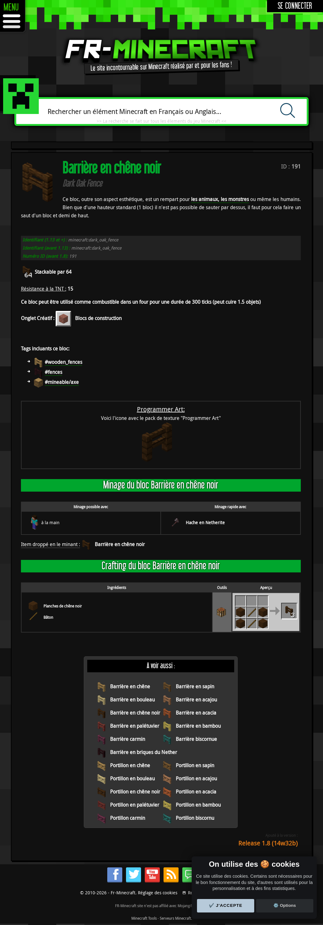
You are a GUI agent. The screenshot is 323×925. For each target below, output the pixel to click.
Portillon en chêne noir (135, 791)
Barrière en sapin (195, 686)
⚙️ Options (284, 905)
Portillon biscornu (195, 817)
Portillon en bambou (198, 804)
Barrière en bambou (198, 725)
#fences (53, 372)
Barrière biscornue (196, 739)
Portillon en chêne (130, 765)
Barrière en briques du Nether (143, 752)
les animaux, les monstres (220, 199)
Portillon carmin (127, 817)
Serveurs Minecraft (175, 918)
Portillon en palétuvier (134, 804)
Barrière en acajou (196, 699)
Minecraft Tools (144, 918)
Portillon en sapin (195, 765)
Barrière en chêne (130, 686)
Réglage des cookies (157, 893)
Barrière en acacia (196, 712)
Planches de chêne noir (62, 605)
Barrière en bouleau (132, 699)
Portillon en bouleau (132, 778)
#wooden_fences (63, 362)
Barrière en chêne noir (120, 544)
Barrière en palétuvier (134, 725)
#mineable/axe (62, 382)
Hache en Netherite (205, 522)
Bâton (48, 617)
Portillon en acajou (196, 778)
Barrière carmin (127, 739)
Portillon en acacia (196, 791)
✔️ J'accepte (226, 905)
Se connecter (295, 6)
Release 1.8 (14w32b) (268, 843)
